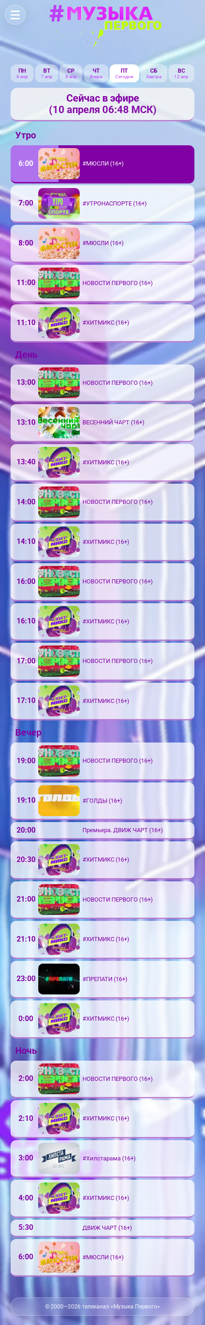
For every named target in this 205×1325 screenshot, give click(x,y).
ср (71, 71)
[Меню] (15, 15)
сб (154, 71)
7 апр (47, 76)
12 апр (181, 76)
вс (181, 71)
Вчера (96, 76)
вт (46, 71)
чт (96, 71)
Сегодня (124, 76)
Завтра (153, 76)
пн (22, 71)
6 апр (22, 76)
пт (124, 71)
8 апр (71, 76)
